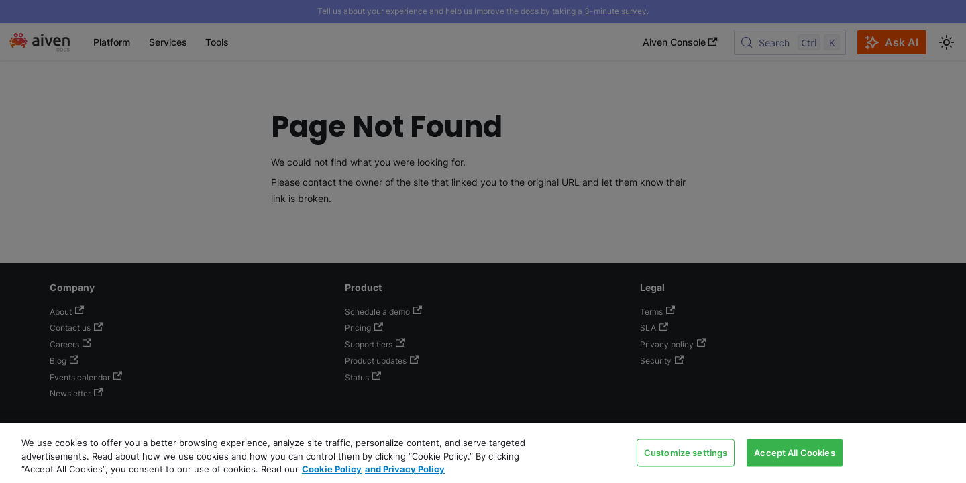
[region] (483, 453)
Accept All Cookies (794, 452)
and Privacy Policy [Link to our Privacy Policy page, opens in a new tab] (405, 469)
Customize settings (685, 452)
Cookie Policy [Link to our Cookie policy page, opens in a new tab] (332, 469)
